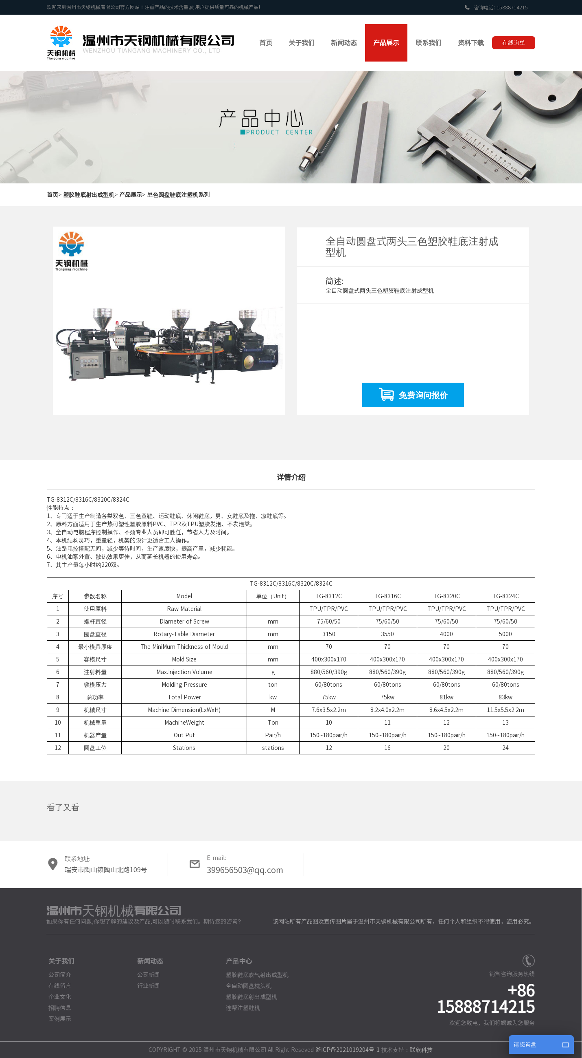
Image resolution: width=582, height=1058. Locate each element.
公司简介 (55, 975)
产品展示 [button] (386, 43)
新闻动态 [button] (344, 43)
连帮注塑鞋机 (239, 1008)
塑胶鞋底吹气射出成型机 (253, 975)
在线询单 (513, 43)
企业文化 (55, 997)
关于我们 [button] (302, 43)
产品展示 (130, 195)
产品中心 (235, 961)
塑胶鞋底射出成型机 (88, 195)
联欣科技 (416, 1050)
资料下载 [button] (471, 43)
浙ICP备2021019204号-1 (343, 1050)
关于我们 (57, 961)
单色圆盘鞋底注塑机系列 (178, 195)
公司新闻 (144, 975)
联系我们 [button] (429, 43)
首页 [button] (265, 43)
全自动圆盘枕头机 (244, 986)
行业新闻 (144, 986)
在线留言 (55, 986)
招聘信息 (55, 1008)
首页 (52, 195)
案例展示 (55, 1019)
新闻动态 (146, 961)
